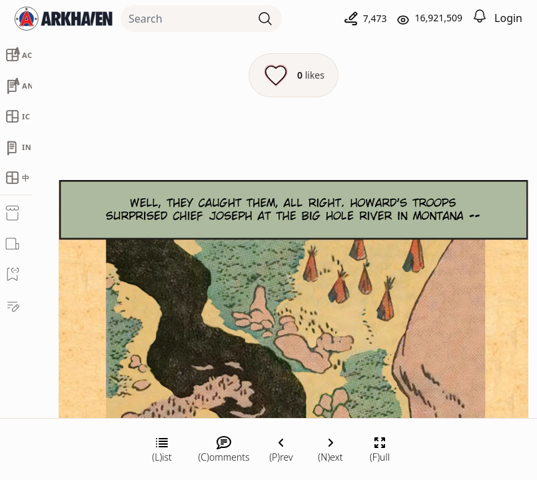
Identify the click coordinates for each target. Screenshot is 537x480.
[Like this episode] (293, 75)
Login (508, 18)
